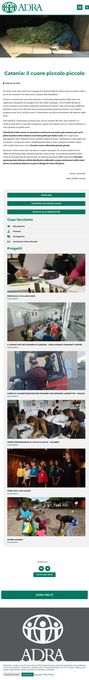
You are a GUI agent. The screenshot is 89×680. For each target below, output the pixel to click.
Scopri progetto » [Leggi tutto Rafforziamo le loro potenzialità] (12, 298)
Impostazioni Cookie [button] (11, 674)
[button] (79, 7)
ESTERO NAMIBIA (15, 540)
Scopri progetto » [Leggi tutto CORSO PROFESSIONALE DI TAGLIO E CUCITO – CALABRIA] (12, 445)
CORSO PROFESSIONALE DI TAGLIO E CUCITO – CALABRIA (33, 442)
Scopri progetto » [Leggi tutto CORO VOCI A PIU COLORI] (12, 493)
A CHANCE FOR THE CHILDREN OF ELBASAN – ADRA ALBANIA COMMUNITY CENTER (44, 345)
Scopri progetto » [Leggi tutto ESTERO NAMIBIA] (12, 542)
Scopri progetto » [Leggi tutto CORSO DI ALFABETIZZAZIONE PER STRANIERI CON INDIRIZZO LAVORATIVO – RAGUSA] (12, 396)
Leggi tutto (38, 674)
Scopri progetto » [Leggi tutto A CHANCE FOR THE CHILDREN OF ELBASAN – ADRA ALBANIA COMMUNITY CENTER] (12, 347)
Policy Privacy (48, 674)
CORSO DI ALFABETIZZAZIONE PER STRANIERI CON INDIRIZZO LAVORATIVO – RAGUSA (46, 393)
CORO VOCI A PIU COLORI (18, 491)
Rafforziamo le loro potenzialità (21, 296)
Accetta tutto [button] (27, 674)
